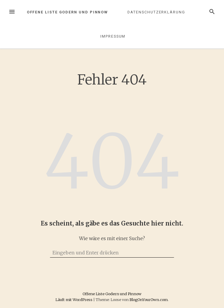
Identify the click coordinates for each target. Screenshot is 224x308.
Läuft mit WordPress (74, 299)
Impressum (112, 36)
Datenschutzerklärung (156, 12)
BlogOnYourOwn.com (149, 299)
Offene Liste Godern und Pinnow (67, 12)
